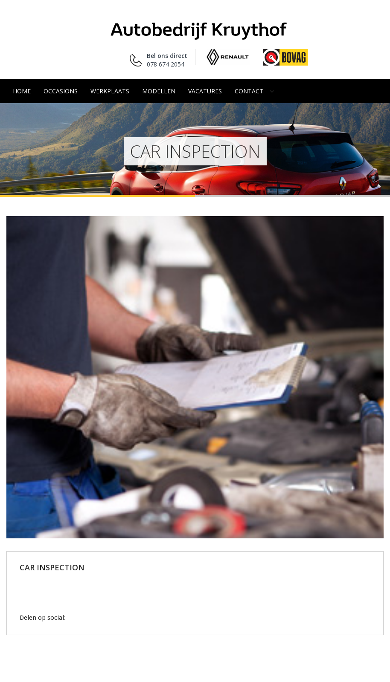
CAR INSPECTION (52, 567)
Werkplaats (109, 91)
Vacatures (205, 91)
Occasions (61, 91)
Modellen (158, 91)
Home (22, 91)
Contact (249, 91)
